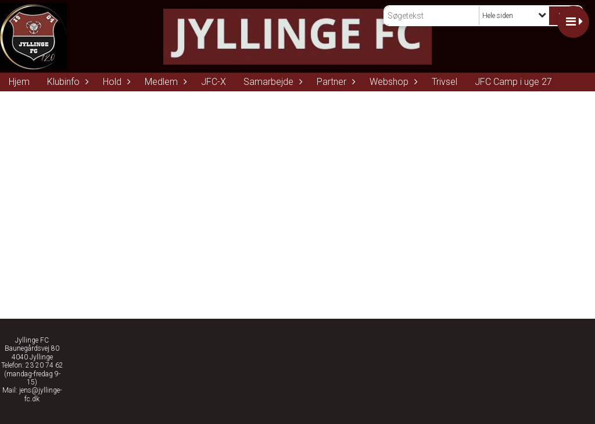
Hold (115, 81)
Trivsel (444, 81)
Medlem (164, 81)
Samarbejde (271, 81)
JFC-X (213, 81)
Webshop (392, 81)
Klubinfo (66, 81)
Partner (334, 81)
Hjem (19, 81)
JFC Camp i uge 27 (513, 81)
